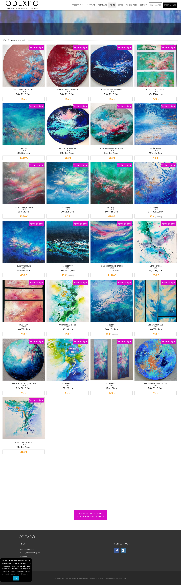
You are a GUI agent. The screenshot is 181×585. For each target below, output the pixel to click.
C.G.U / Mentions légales (30, 553)
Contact (23, 556)
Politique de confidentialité (116, 578)
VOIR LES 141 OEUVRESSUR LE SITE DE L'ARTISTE (90, 515)
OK (16, 578)
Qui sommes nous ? (28, 549)
